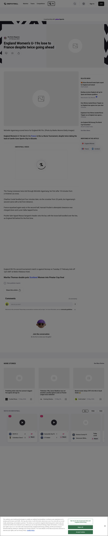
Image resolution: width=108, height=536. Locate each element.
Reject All (80, 527)
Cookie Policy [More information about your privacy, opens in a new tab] (31, 530)
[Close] (105, 526)
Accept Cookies (80, 532)
